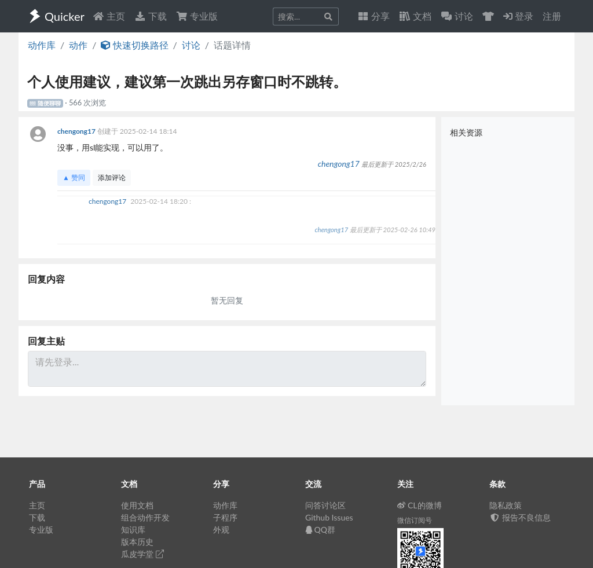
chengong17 (77, 131)
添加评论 (112, 177)
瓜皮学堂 (142, 554)
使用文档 (137, 505)
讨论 (191, 44)
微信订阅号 (414, 520)
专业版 (197, 15)
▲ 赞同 (74, 177)
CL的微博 (419, 505)
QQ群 (320, 529)
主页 (109, 15)
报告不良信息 (520, 517)
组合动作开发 (145, 517)
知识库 (133, 529)
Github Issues (329, 517)
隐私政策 (505, 505)
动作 (78, 44)
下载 (150, 15)
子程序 (225, 517)
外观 (221, 529)
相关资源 (466, 132)
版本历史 (137, 542)
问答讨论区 (325, 505)
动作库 (42, 44)
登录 (518, 15)
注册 (552, 15)
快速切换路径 (134, 44)
